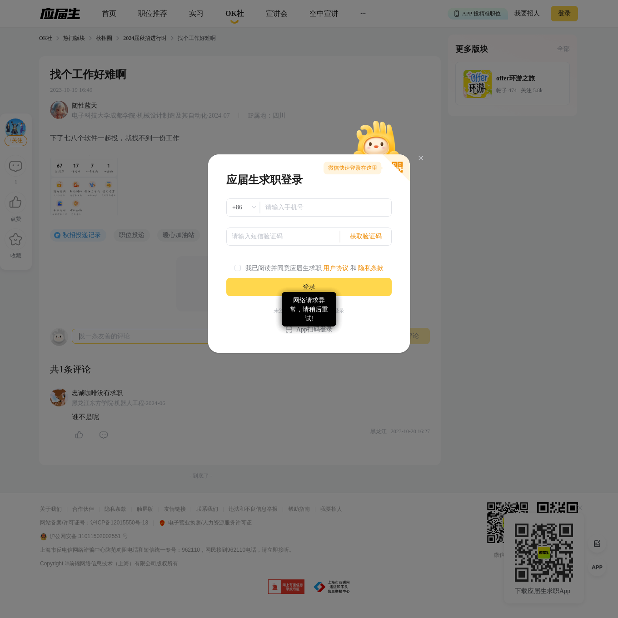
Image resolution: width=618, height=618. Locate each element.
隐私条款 (371, 268)
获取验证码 (366, 236)
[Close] (420, 158)
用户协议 (336, 268)
